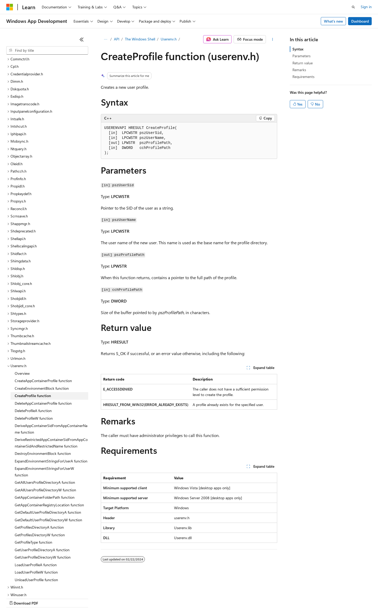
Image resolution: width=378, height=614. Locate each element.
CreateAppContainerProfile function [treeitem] (43, 335)
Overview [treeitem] (22, 327)
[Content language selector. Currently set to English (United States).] (30, 585)
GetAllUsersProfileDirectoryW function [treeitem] (45, 444)
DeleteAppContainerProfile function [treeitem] (43, 357)
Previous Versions (48, 598)
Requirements (303, 76)
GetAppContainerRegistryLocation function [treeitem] (49, 459)
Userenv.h (169, 39)
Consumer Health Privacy (150, 598)
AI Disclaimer (16, 598)
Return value (302, 62)
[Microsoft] (9, 7)
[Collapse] (81, 39)
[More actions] (272, 39)
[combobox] (47, 50)
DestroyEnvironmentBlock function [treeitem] (43, 407)
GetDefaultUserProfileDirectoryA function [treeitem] (48, 466)
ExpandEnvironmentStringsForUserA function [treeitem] (51, 415)
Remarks (299, 69)
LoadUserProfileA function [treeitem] (36, 519)
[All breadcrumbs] (105, 39)
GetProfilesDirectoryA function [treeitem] (39, 481)
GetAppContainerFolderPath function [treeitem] (45, 451)
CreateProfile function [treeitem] (33, 350)
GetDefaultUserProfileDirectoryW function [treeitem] (48, 474)
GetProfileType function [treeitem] (33, 496)
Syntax (297, 48)
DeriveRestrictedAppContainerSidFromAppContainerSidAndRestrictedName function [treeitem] (51, 397)
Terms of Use (191, 598)
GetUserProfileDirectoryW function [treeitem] (43, 511)
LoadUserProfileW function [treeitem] (36, 526)
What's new (333, 21)
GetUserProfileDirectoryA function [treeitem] (42, 504)
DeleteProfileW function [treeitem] (34, 372)
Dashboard (360, 21)
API (116, 39)
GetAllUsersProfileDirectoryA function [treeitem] (45, 436)
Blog (71, 598)
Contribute (94, 598)
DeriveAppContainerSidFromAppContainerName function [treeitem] (51, 383)
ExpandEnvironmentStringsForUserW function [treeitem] (44, 426)
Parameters (301, 55)
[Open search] (353, 7)
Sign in (366, 6)
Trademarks (217, 598)
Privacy (114, 598)
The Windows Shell (140, 39)
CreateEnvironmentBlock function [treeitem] (42, 342)
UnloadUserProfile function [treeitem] (36, 534)
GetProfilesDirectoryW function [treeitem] (40, 489)
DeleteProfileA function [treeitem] (33, 365)
